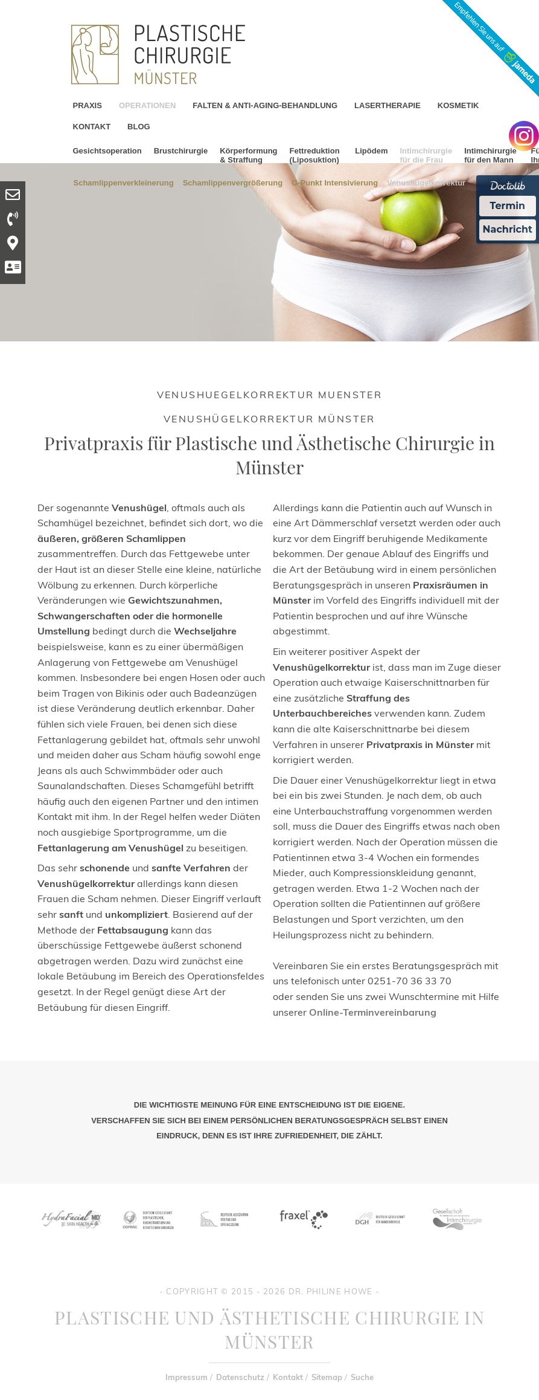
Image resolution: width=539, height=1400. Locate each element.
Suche (362, 1377)
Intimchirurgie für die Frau (426, 155)
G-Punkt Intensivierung (335, 182)
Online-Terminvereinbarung (372, 1012)
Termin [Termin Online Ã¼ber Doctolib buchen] (508, 205)
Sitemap (326, 1377)
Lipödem (371, 150)
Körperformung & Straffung (248, 155)
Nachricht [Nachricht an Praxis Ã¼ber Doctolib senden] (507, 229)
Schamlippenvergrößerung (232, 182)
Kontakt (288, 1377)
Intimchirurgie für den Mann (490, 155)
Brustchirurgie (181, 150)
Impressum (186, 1377)
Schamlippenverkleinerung (124, 182)
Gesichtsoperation (107, 150)
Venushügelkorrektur (426, 182)
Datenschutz (240, 1377)
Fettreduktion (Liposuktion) (315, 155)
